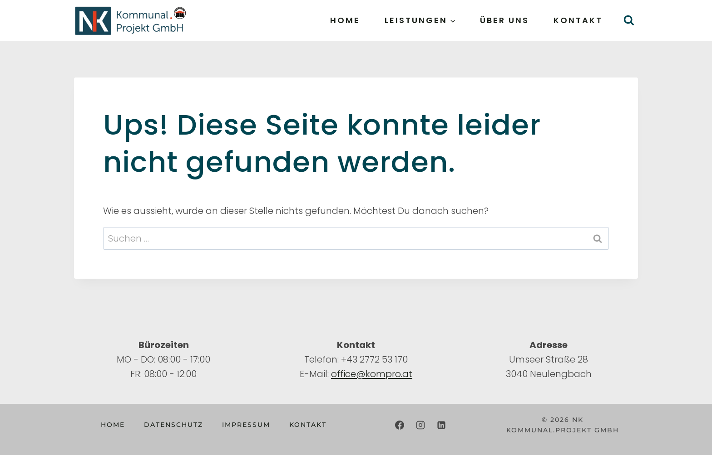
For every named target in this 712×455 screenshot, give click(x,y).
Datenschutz (173, 425)
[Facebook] (400, 425)
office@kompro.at (371, 374)
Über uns (504, 20)
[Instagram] (420, 425)
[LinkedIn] (441, 425)
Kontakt (578, 20)
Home (345, 20)
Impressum (246, 425)
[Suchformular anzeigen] (628, 20)
